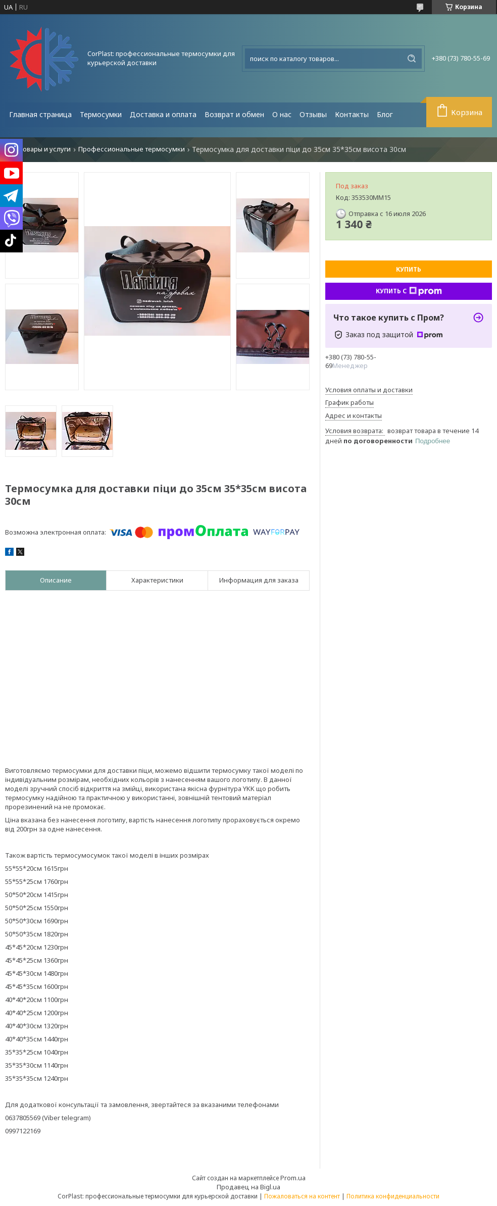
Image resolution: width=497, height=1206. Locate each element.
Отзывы (313, 114)
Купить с (409, 291)
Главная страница (40, 114)
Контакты (352, 114)
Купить (408, 269)
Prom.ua (293, 1177)
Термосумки (101, 114)
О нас (281, 114)
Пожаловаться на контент (302, 1196)
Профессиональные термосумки (131, 149)
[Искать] (412, 58)
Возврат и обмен (234, 114)
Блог (385, 114)
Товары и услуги (45, 149)
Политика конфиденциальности (392, 1196)
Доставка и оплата (163, 114)
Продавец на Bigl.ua (248, 1186)
